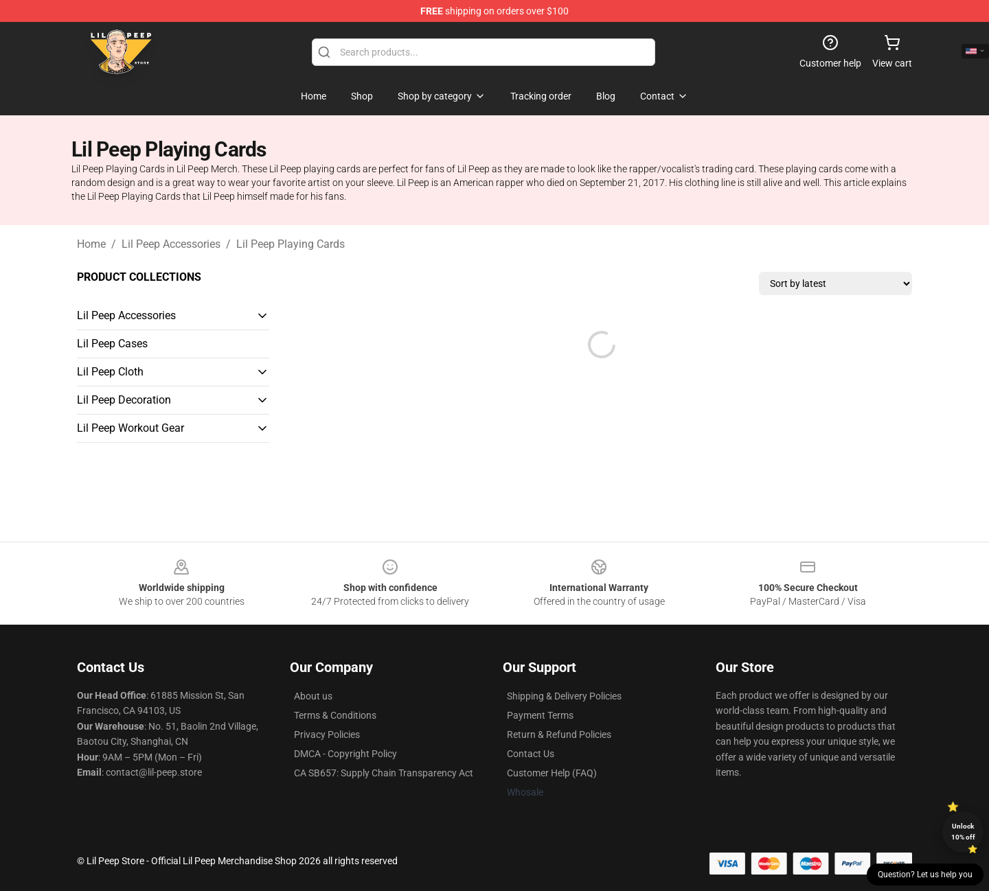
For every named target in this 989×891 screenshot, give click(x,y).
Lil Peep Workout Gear (130, 428)
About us (313, 696)
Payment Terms (540, 715)
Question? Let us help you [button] (925, 874)
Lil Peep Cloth (110, 371)
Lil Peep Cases (112, 343)
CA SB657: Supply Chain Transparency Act (383, 772)
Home (91, 244)
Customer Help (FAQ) (552, 772)
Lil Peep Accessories (171, 244)
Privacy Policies (327, 734)
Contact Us (530, 753)
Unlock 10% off (963, 831)
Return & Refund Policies (559, 734)
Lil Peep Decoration (124, 399)
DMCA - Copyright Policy (345, 753)
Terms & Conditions (335, 715)
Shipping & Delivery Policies (564, 696)
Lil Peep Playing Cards (290, 244)
